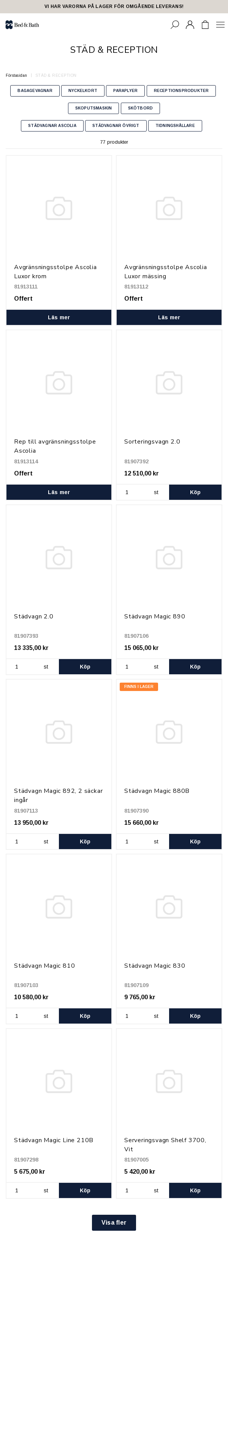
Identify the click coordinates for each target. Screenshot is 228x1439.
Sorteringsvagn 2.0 (152, 441)
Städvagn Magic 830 (154, 966)
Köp (195, 492)
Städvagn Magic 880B (157, 791)
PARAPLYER (125, 91)
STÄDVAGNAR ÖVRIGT (115, 126)
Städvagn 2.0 (34, 616)
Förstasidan (16, 75)
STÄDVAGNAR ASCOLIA (52, 126)
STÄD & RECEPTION (56, 75)
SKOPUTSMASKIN (93, 108)
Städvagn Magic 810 (44, 966)
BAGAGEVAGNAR (34, 91)
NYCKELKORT (82, 91)
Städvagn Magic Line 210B (53, 1140)
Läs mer (59, 317)
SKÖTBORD (140, 108)
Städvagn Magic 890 (154, 616)
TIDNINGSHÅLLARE (175, 126)
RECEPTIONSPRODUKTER (181, 91)
